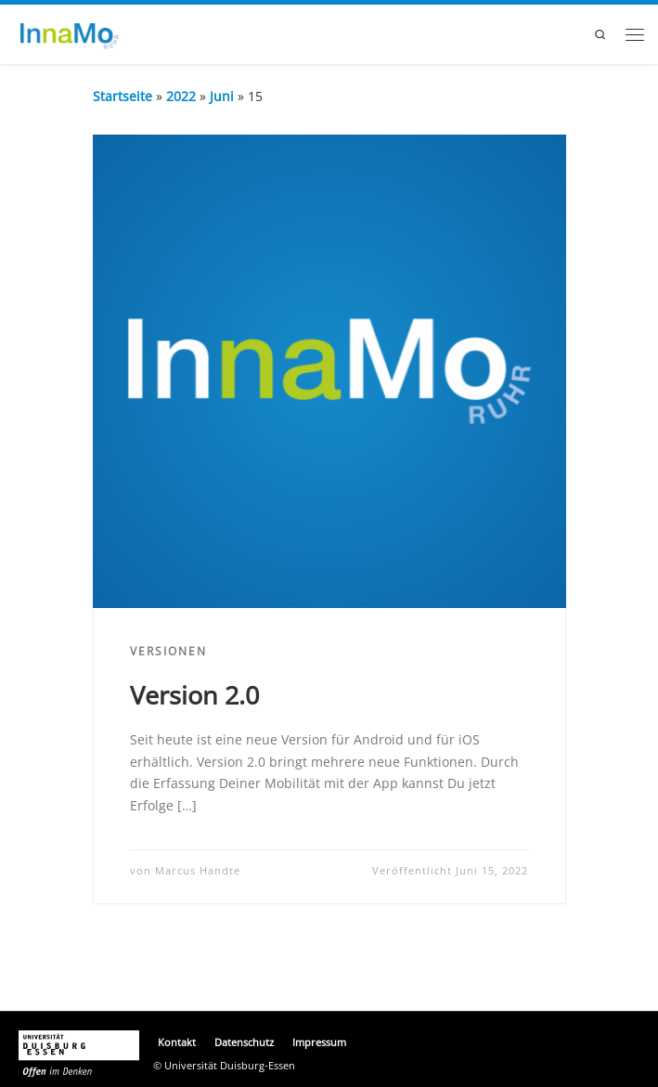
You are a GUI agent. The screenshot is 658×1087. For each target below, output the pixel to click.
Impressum (319, 1042)
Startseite (122, 96)
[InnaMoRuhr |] (66, 33)
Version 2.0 (194, 695)
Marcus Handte (197, 870)
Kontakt (177, 1042)
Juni (222, 96)
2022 (181, 96)
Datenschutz (244, 1042)
